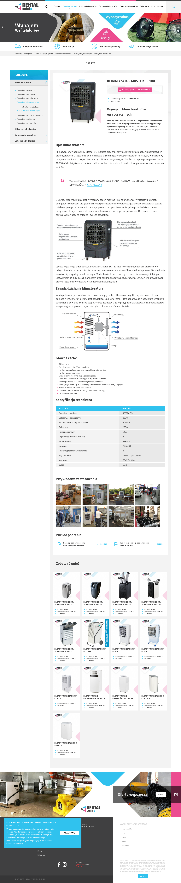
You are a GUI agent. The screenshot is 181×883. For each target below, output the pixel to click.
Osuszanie (25, 140)
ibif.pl (41, 879)
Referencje (144, 6)
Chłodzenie (25, 129)
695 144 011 (94, 185)
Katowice (41, 855)
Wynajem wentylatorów (27, 98)
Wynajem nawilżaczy (26, 119)
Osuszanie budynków (87, 6)
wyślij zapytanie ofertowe (138, 89)
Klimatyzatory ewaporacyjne (83, 54)
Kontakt (160, 6)
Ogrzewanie (25, 135)
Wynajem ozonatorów (26, 123)
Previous (2, 27)
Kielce (40, 851)
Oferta (37, 54)
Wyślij (143, 876)
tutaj (50, 834)
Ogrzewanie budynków (108, 6)
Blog (153, 6)
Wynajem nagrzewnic (26, 94)
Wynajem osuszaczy (26, 90)
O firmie (57, 6)
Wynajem (23, 82)
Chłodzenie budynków (129, 6)
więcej (161, 794)
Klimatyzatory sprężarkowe (29, 107)
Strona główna (28, 54)
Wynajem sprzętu (70, 6)
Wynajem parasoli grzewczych (30, 115)
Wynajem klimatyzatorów (63, 54)
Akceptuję (69, 833)
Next (178, 27)
